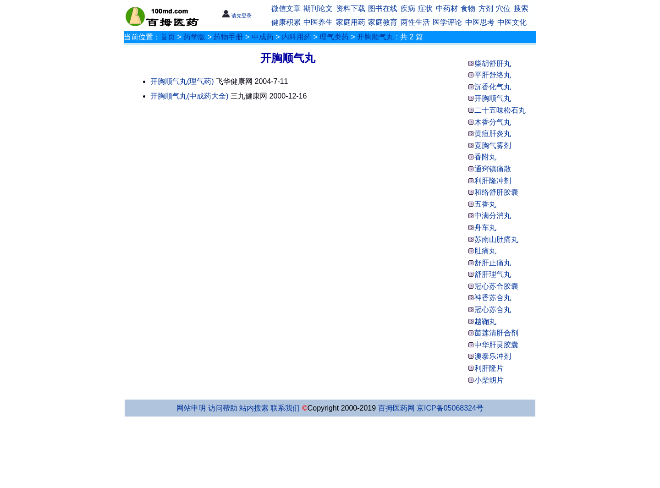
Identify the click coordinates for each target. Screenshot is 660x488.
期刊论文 (318, 8)
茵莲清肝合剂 (496, 333)
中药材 (447, 8)
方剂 (485, 8)
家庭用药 (350, 22)
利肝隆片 (489, 368)
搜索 (521, 8)
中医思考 (480, 22)
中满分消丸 (492, 215)
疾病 (408, 8)
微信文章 (286, 8)
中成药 (263, 37)
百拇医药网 (396, 408)
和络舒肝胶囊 (496, 192)
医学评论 (447, 22)
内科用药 (296, 37)
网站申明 (191, 408)
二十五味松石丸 (500, 110)
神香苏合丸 (492, 298)
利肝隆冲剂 (492, 181)
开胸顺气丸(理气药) (182, 81)
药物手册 (228, 37)
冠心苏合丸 (492, 309)
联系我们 (285, 408)
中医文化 (512, 22)
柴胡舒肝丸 (492, 63)
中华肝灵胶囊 (496, 345)
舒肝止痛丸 (492, 263)
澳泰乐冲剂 (492, 356)
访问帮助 (222, 408)
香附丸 (485, 157)
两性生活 (415, 22)
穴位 (503, 8)
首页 (167, 37)
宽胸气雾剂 (492, 145)
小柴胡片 (489, 380)
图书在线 (382, 8)
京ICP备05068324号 (450, 408)
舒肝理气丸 (492, 274)
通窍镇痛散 (492, 169)
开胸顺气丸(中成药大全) (189, 96)
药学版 (194, 37)
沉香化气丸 (492, 87)
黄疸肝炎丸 (492, 133)
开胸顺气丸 (375, 37)
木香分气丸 (492, 122)
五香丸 (485, 204)
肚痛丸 (485, 251)
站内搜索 (254, 408)
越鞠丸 (485, 321)
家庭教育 (382, 22)
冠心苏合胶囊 (496, 286)
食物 (468, 8)
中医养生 (318, 22)
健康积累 (286, 22)
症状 (425, 8)
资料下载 (350, 8)
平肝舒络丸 (492, 75)
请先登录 (236, 15)
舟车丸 (485, 227)
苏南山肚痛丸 (496, 239)
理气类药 (334, 37)
